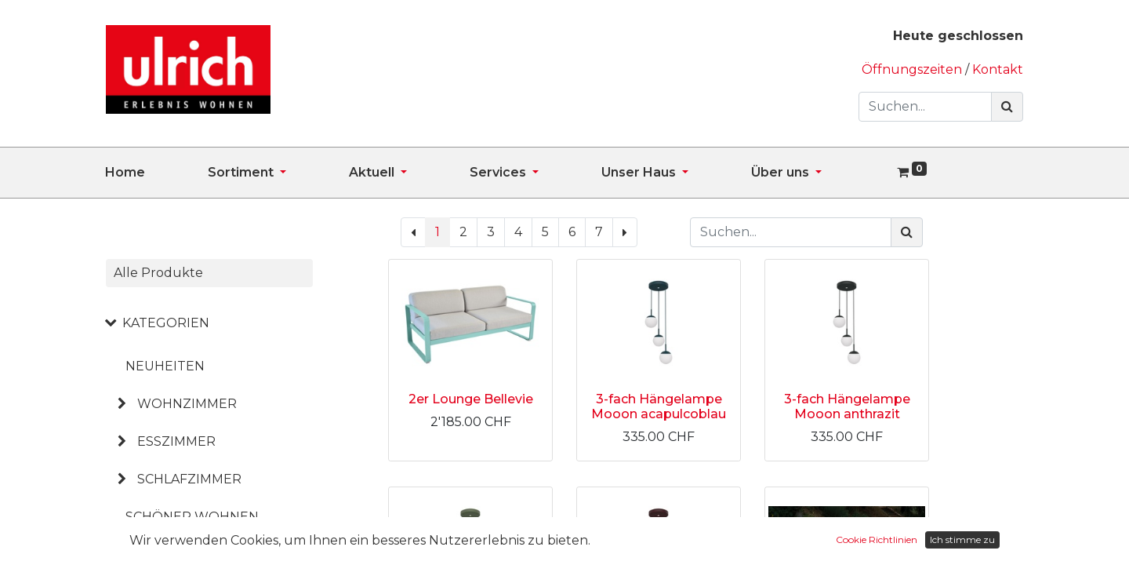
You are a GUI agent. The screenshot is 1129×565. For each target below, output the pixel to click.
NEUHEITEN (165, 366)
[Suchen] (1007, 107)
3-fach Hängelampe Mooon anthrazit (847, 406)
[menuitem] (156, 172)
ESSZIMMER (176, 441)
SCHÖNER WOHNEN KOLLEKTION (192, 529)
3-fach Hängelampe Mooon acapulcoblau (658, 406)
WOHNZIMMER (187, 403)
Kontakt (997, 69)
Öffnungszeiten (913, 69)
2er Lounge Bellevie (470, 399)
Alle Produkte (158, 272)
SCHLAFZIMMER (189, 479)
